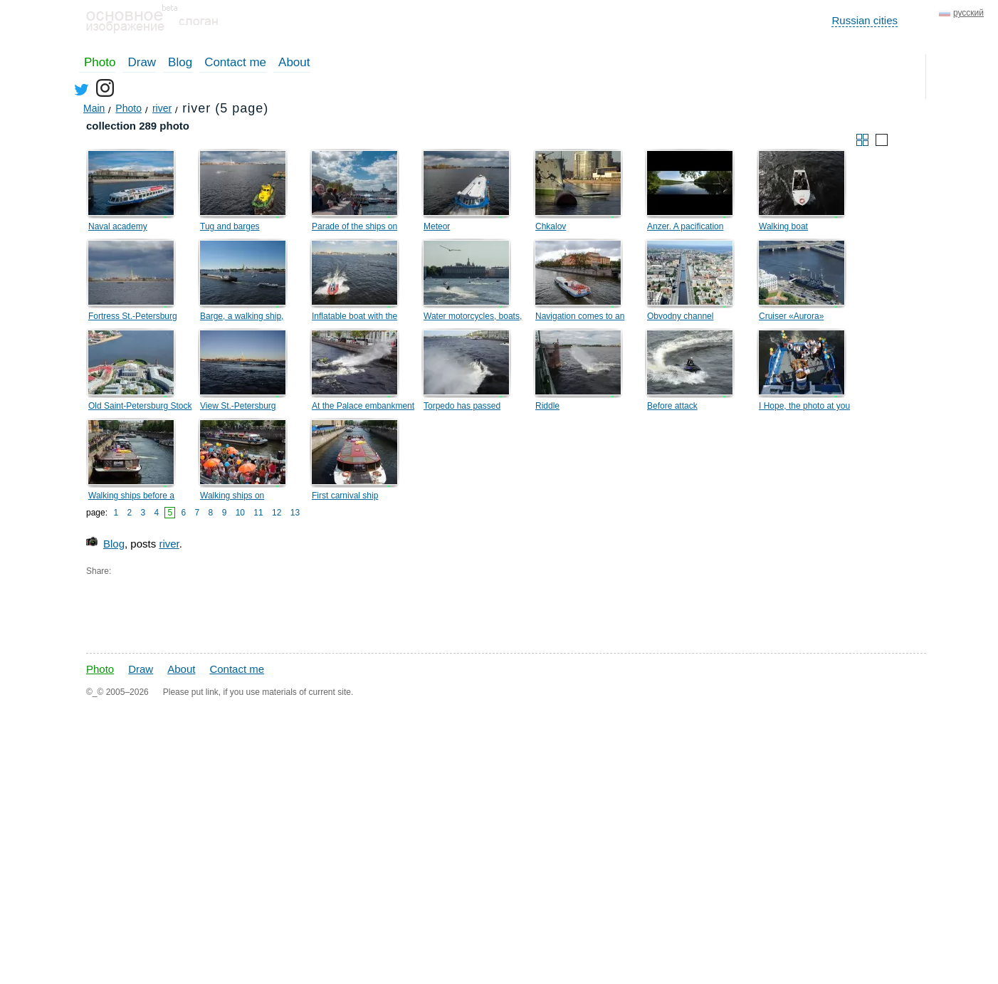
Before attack (672, 406)
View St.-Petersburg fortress (238, 408)
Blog (180, 62)
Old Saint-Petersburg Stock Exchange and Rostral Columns (139, 408)
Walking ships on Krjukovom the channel (243, 498)
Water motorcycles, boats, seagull (473, 318)
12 (276, 513)
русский (968, 13)
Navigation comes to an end (579, 318)
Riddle (547, 406)
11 (258, 513)
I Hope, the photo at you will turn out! (804, 408)
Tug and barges (230, 226)
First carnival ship (345, 496)
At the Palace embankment (363, 406)
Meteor (437, 226)
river (169, 544)
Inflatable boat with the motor (354, 318)
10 (240, 513)
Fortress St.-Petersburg (132, 316)
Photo (99, 62)
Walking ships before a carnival (131, 498)
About (294, 62)
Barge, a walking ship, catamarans (241, 318)
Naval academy (117, 226)
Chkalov (550, 226)
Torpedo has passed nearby (462, 408)
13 (295, 513)
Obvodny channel (680, 316)
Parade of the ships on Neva (354, 228)
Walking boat (783, 226)
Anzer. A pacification (685, 226)
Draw (141, 62)
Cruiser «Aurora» (791, 316)
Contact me (235, 62)
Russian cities (864, 20)
